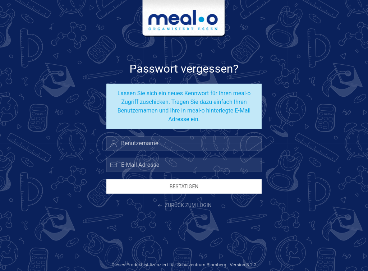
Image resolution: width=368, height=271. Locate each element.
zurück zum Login (183, 206)
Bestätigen (184, 186)
